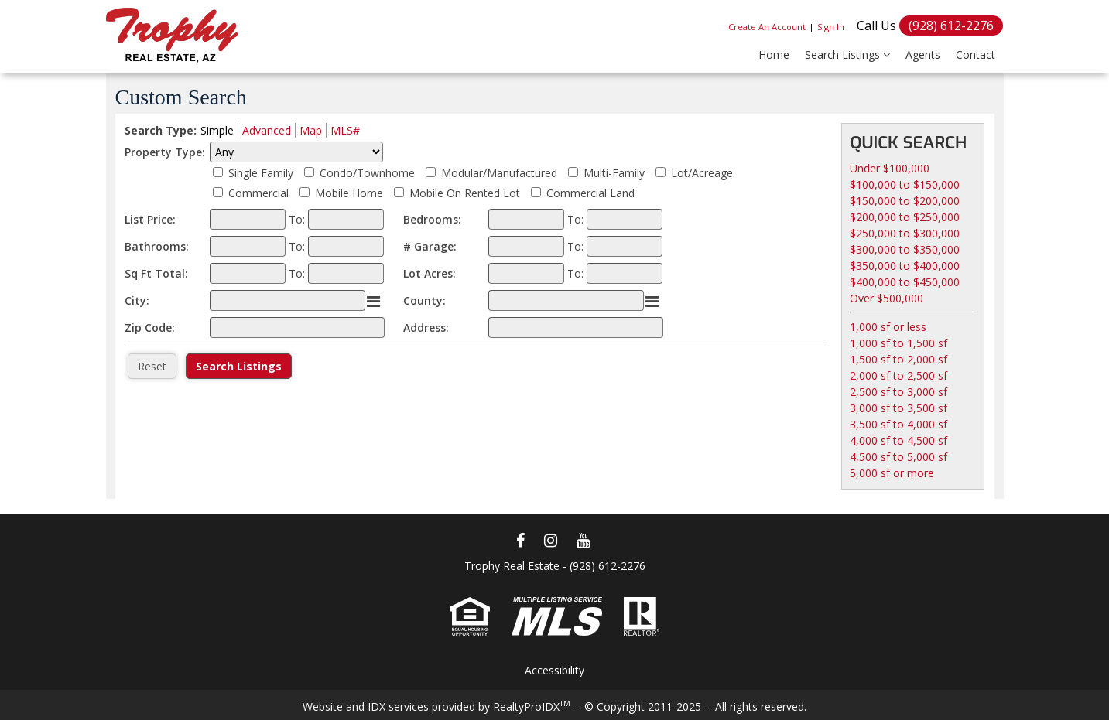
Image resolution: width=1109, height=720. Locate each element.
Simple (217, 130)
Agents (922, 54)
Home (773, 54)
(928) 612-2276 (951, 25)
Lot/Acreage (702, 172)
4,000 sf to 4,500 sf (898, 440)
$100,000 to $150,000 (905, 184)
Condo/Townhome (367, 172)
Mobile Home (349, 193)
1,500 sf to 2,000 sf (898, 359)
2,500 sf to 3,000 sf (898, 391)
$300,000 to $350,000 (905, 249)
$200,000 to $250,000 (905, 217)
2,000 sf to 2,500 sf (898, 375)
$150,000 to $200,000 (905, 200)
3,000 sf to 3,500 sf (898, 408)
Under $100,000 (889, 168)
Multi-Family (614, 172)
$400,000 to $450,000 (905, 282)
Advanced (266, 130)
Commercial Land (590, 193)
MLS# (345, 130)
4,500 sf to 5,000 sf (898, 456)
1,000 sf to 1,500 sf (898, 343)
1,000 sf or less (888, 326)
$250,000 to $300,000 (905, 233)
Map (310, 130)
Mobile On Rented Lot (464, 193)
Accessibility (554, 670)
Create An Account (767, 26)
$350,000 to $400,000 (905, 265)
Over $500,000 (886, 298)
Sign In (830, 26)
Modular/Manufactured (499, 172)
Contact (975, 54)
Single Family (260, 172)
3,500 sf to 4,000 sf (898, 424)
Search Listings (847, 54)
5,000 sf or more (892, 473)
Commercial (258, 193)
